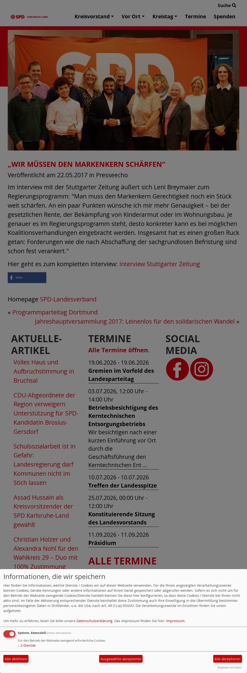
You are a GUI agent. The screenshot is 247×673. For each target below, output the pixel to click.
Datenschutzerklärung (94, 621)
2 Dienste (27, 645)
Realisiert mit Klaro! (230, 667)
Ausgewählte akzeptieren (121, 659)
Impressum (175, 621)
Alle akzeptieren (227, 659)
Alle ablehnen (16, 659)
